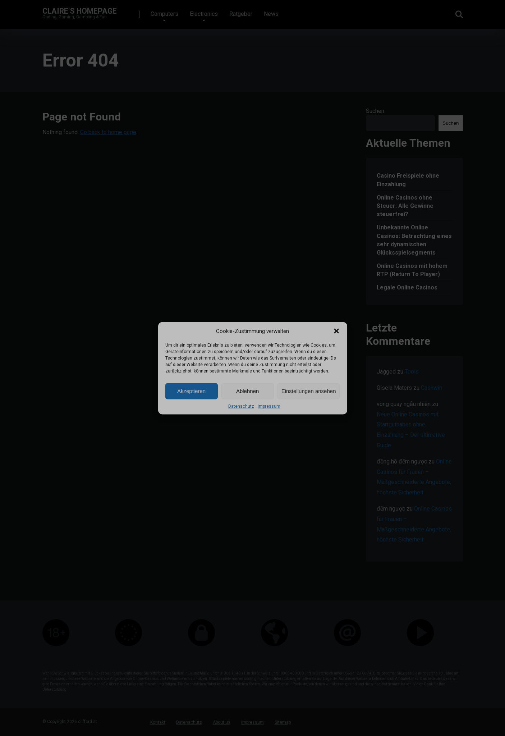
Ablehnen (247, 391)
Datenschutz (241, 405)
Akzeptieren (191, 391)
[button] (336, 330)
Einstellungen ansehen (308, 391)
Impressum (269, 405)
